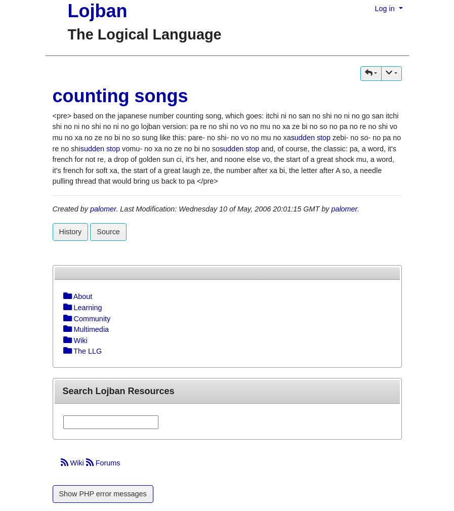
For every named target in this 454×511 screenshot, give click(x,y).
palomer (103, 209)
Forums (103, 463)
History (70, 232)
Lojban (98, 11)
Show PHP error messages (103, 494)
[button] (371, 73)
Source (108, 232)
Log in (386, 9)
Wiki (73, 463)
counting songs (120, 96)
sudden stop (311, 138)
